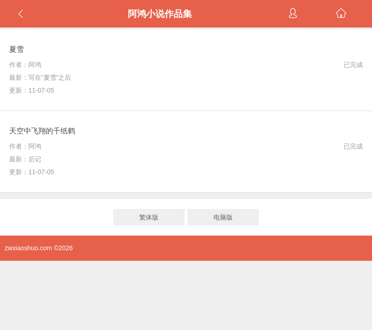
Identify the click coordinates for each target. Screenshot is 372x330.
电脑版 (223, 217)
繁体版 (149, 217)
